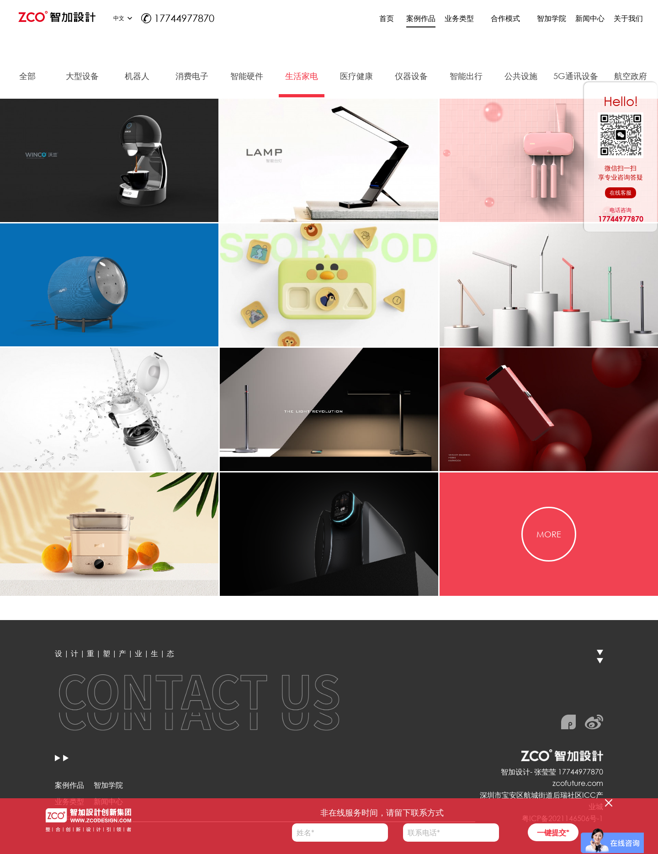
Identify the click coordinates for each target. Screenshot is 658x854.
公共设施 (520, 76)
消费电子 (191, 76)
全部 (27, 76)
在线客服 (620, 192)
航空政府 (630, 76)
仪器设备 (411, 76)
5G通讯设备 (575, 76)
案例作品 (69, 785)
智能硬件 (246, 76)
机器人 (137, 76)
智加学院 (108, 785)
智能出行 (466, 76)
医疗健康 (356, 76)
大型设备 (82, 76)
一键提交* (553, 832)
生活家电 (301, 76)
